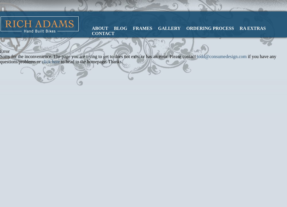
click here (51, 61)
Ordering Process (210, 28)
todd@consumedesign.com (222, 56)
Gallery (169, 28)
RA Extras (253, 28)
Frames (142, 28)
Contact (103, 33)
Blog (120, 28)
